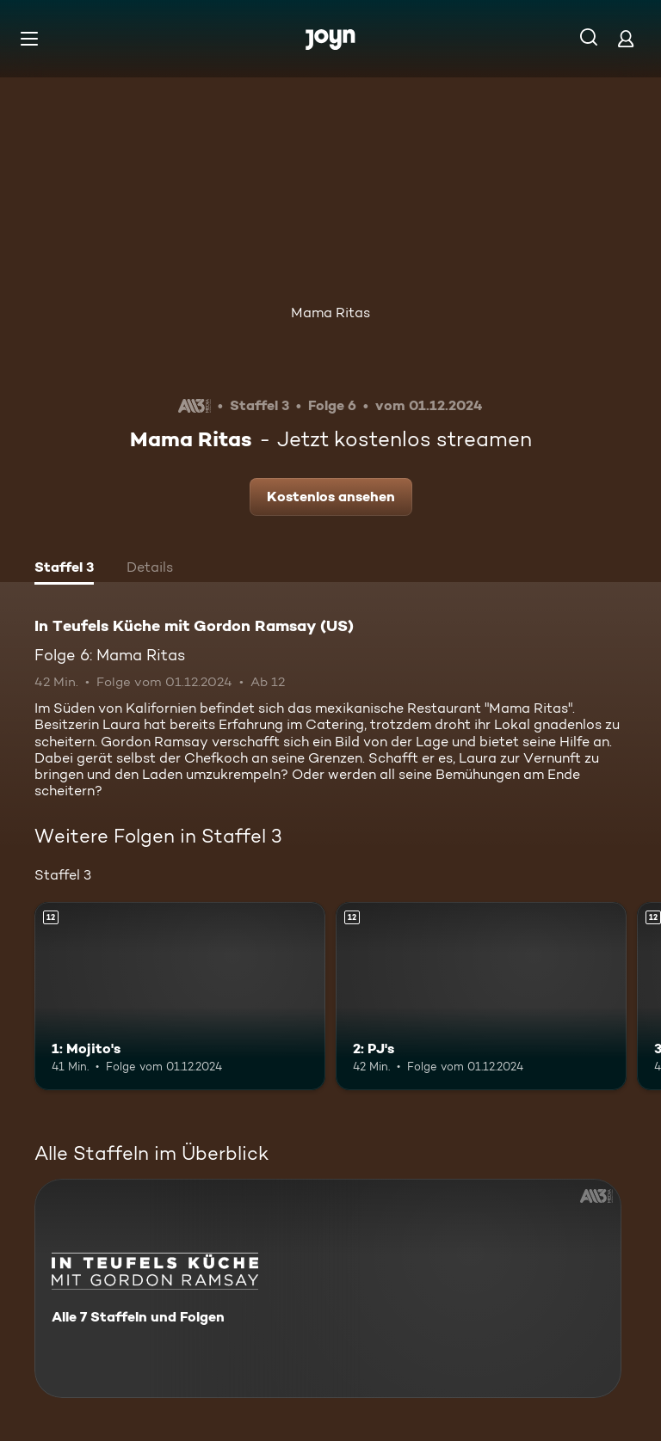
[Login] (626, 38)
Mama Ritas (330, 312)
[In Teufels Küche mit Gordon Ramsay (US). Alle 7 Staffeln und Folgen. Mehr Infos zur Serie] (327, 1288)
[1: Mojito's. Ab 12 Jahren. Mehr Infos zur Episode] (179, 996)
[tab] (64, 569)
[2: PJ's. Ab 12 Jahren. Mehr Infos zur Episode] (481, 996)
